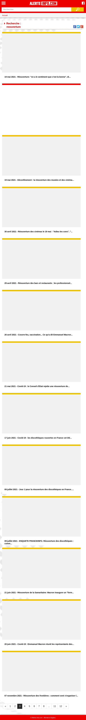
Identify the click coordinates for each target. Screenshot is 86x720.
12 (61, 706)
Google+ (81, 26)
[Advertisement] (41, 102)
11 (54, 706)
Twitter (78, 26)
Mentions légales (50, 717)
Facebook (74, 26)
